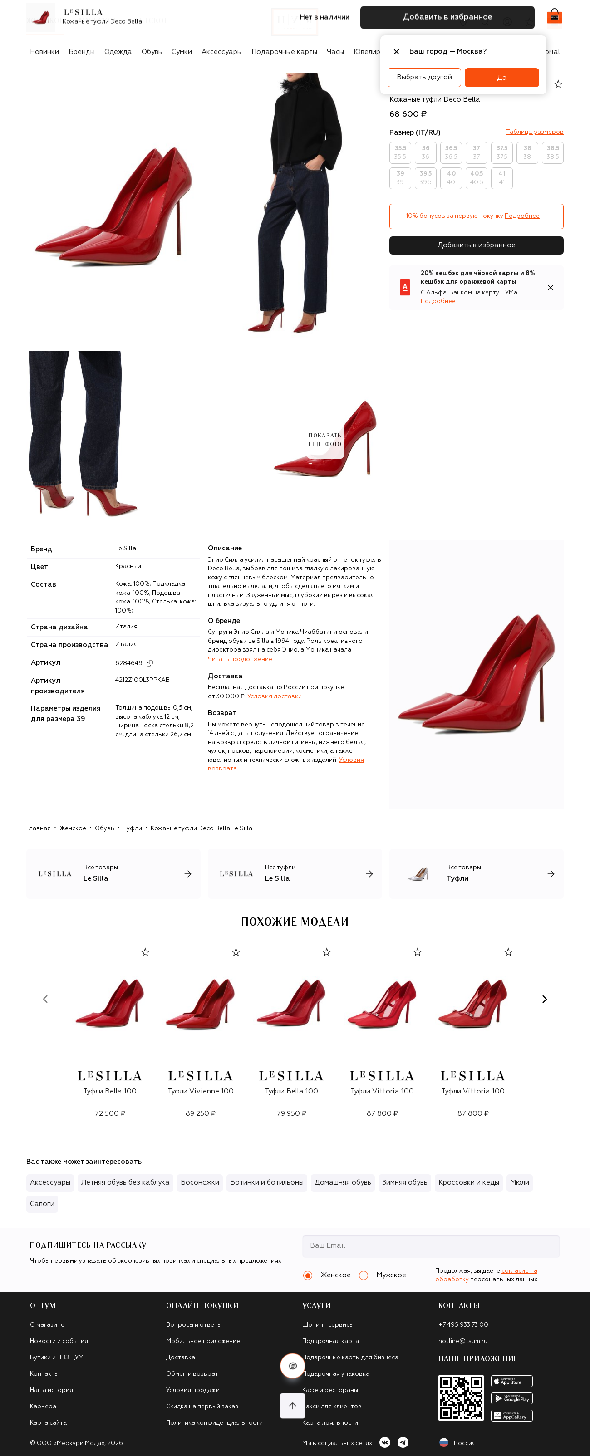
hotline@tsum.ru (462, 1341)
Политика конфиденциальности (214, 1423)
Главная (38, 829)
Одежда (118, 52)
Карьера (43, 1407)
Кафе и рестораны (330, 1390)
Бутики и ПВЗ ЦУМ (57, 1358)
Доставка (180, 1358)
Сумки (182, 52)
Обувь (152, 52)
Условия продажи (193, 1390)
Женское (72, 829)
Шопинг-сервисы (328, 1325)
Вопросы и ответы (193, 1325)
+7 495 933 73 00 (463, 1325)
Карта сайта (48, 1423)
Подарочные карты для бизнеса (350, 1358)
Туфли (132, 829)
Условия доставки (274, 697)
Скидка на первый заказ (202, 1407)
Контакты (44, 1374)
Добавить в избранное (477, 245)
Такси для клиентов (332, 1407)
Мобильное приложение (203, 1341)
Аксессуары (222, 52)
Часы (335, 52)
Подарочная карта (330, 1341)
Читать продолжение (240, 659)
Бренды (82, 52)
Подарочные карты (284, 52)
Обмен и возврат (192, 1374)
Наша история (51, 1390)
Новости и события (59, 1341)
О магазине (47, 1325)
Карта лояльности (330, 1423)
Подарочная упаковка (335, 1374)
